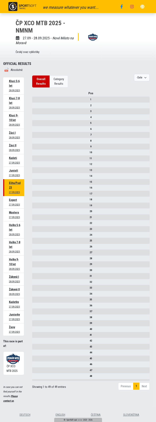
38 (36, 318)
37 (36, 312)
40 (36, 330)
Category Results (59, 81)
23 (36, 230)
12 (36, 165)
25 (36, 242)
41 (36, 336)
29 (36, 265)
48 (36, 377)
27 (36, 253)
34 (36, 295)
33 (36, 289)
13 (36, 171)
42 (36, 342)
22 (36, 224)
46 (36, 365)
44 (36, 353)
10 (36, 153)
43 (36, 348)
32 (36, 283)
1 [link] (136, 391)
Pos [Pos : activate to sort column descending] (36, 94)
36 (36, 306)
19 (36, 206)
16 (36, 189)
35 (36, 300)
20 (36, 212)
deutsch (25, 415)
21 (36, 218)
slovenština (131, 415)
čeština (96, 415)
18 (36, 200)
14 (36, 177)
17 (36, 195)
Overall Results (41, 81)
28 (36, 259)
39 (36, 324)
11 (36, 159)
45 (36, 359)
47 (36, 371)
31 (36, 277)
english (60, 415)
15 (36, 183)
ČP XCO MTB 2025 (13, 363)
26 (36, 247)
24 (36, 236)
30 (36, 271)
